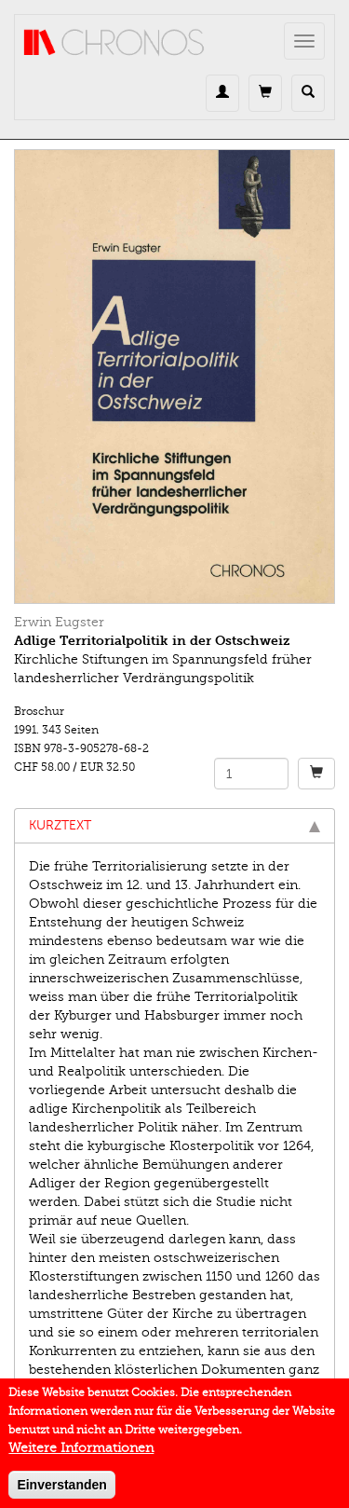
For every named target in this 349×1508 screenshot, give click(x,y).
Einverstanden (61, 1491)
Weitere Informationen (81, 1454)
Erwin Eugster (59, 622)
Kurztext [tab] (174, 825)
